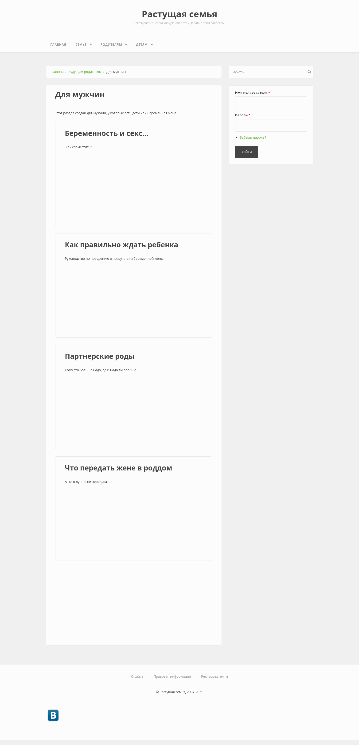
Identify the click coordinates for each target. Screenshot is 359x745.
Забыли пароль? (253, 137)
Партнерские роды (100, 356)
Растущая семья (179, 13)
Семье (82, 43)
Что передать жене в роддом (118, 468)
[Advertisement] (134, 188)
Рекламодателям (214, 676)
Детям (143, 43)
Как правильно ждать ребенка (121, 244)
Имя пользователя (252, 92)
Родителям (112, 43)
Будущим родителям (84, 71)
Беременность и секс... (106, 133)
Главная (58, 44)
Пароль (242, 115)
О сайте (137, 676)
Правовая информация (172, 676)
